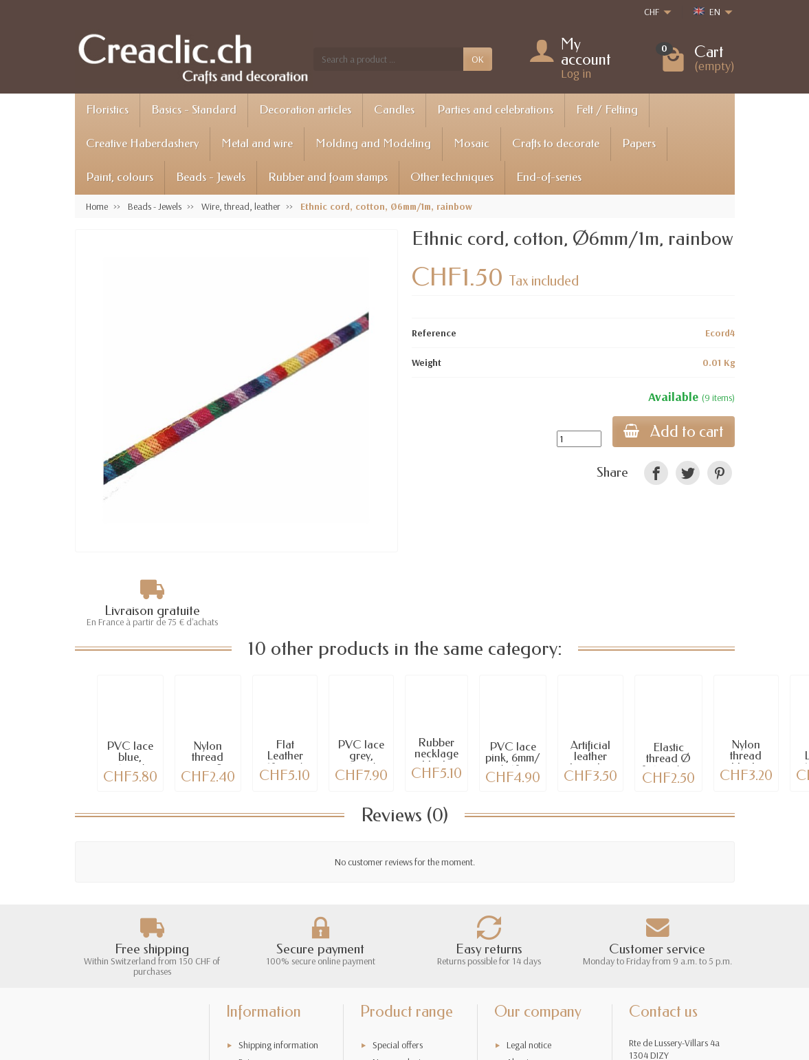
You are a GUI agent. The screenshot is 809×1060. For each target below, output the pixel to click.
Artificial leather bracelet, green (590, 762)
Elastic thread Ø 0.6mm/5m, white (668, 764)
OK (478, 59)
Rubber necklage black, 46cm (436, 759)
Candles (394, 109)
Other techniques (452, 177)
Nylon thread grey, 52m (207, 757)
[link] (656, 473)
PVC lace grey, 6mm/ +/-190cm (361, 762)
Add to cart (673, 431)
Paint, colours (119, 177)
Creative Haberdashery (142, 143)
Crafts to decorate (555, 143)
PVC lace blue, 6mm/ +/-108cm (130, 763)
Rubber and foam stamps (328, 177)
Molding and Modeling (373, 143)
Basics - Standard (193, 109)
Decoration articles (305, 109)
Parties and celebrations (495, 109)
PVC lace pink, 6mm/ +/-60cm (512, 758)
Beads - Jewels (210, 177)
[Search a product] (388, 59)
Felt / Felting (607, 109)
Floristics (107, 109)
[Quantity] (579, 439)
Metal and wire (257, 143)
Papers (639, 143)
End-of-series (548, 177)
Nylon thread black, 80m (746, 762)
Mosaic (471, 143)
